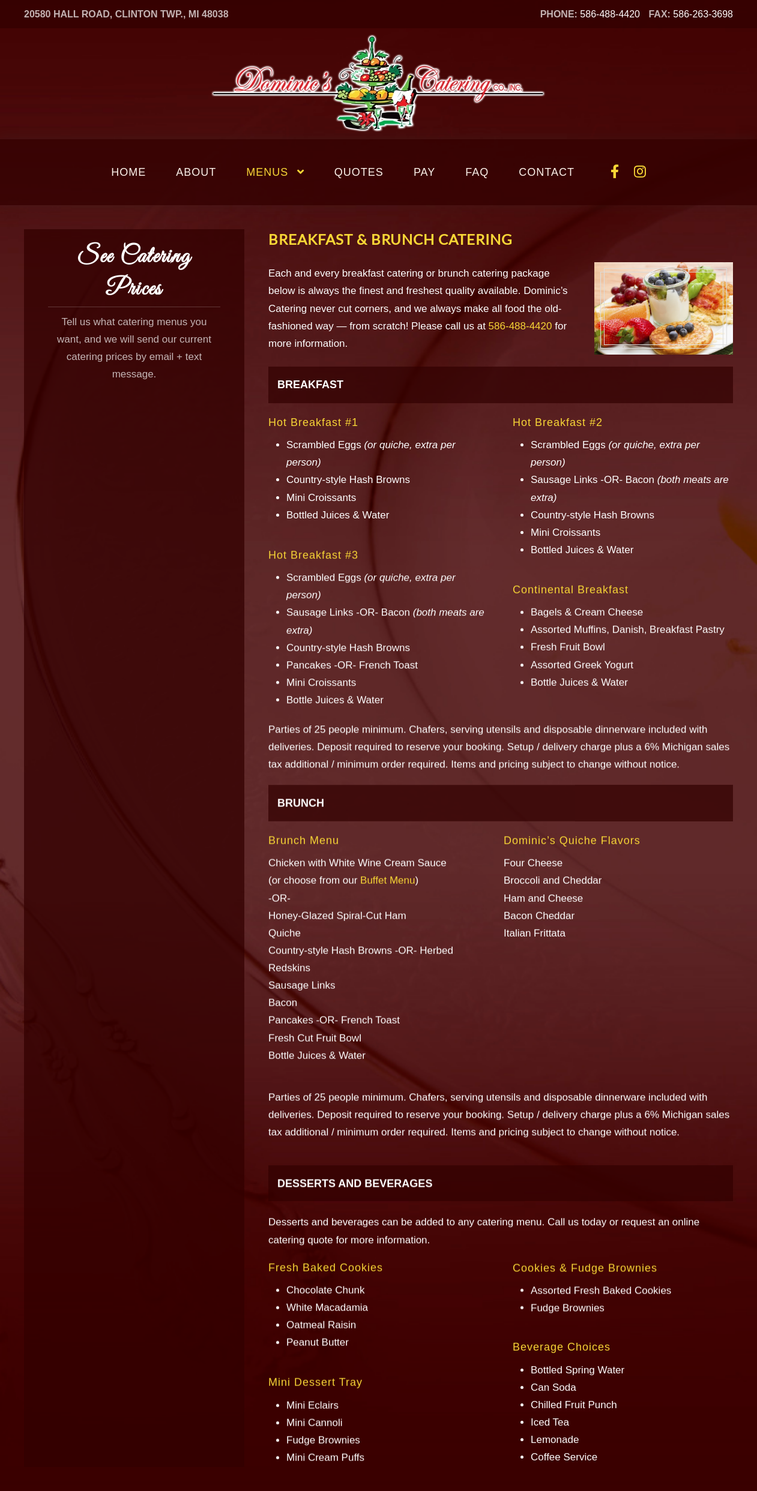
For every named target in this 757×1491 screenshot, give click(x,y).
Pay (424, 172)
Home (128, 172)
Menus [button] (275, 172)
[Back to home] (379, 83)
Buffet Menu (387, 772)
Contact (547, 172)
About (196, 172)
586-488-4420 (610, 14)
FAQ (477, 172)
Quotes (359, 172)
